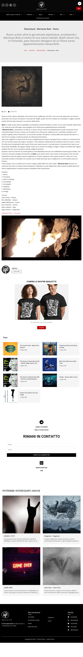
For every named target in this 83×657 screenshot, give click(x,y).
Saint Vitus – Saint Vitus (52, 588)
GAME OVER (8, 588)
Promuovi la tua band (43, 18)
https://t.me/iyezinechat (41, 430)
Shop (71, 14)
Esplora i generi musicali (14, 14)
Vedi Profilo (16, 271)
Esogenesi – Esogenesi (52, 536)
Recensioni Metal (41, 50)
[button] (79, 3)
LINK (41, 470)
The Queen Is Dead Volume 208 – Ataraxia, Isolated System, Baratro (29, 379)
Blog (41, 14)
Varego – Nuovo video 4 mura (68, 377)
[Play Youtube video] (41, 238)
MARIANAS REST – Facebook (11, 213)
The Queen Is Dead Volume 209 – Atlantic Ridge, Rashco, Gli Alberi (29, 363)
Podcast (51, 14)
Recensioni (32, 50)
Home (25, 50)
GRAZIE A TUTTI (9, 536)
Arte (62, 14)
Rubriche (30, 14)
